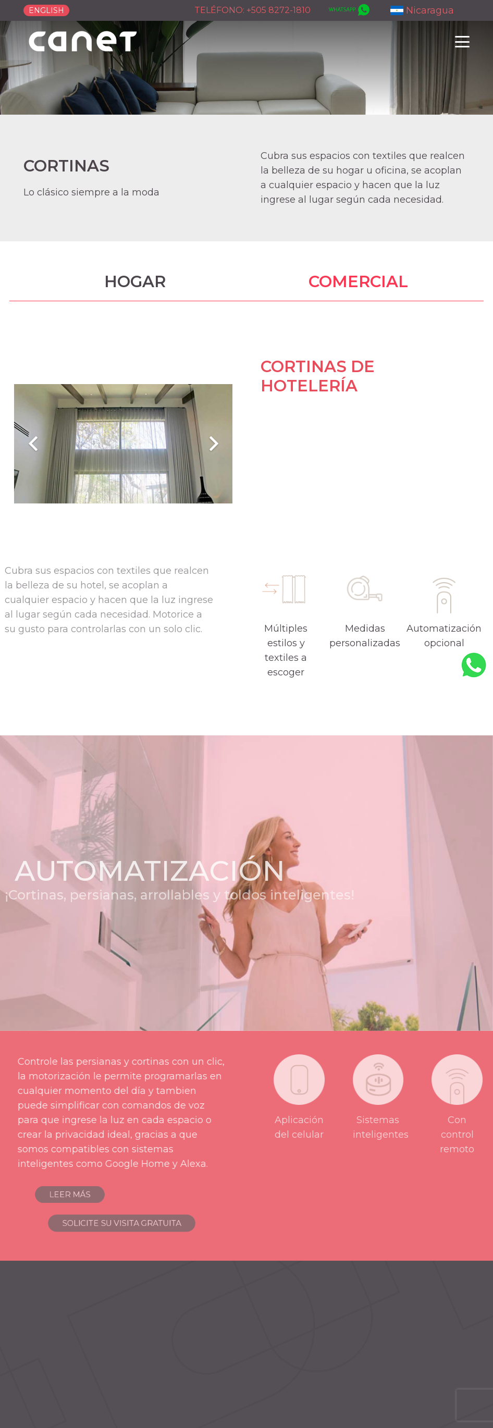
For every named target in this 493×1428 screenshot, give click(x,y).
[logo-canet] (83, 42)
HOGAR (135, 281)
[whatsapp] (348, 11)
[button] (462, 41)
